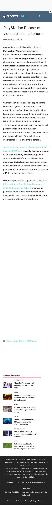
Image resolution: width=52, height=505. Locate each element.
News (9, 341)
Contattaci (42, 482)
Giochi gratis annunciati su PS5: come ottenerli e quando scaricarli (24, 422)
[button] (40, 16)
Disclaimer (42, 501)
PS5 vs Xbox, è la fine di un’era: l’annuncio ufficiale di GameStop (25, 434)
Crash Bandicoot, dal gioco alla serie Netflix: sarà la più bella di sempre (24, 397)
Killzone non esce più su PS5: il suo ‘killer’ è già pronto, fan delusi (25, 409)
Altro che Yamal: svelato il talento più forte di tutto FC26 (24, 385)
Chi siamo (10, 501)
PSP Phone (31, 341)
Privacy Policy (30, 501)
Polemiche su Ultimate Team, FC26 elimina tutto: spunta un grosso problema (24, 446)
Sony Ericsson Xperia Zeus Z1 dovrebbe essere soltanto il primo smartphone (25, 184)
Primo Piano (19, 341)
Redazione (20, 501)
